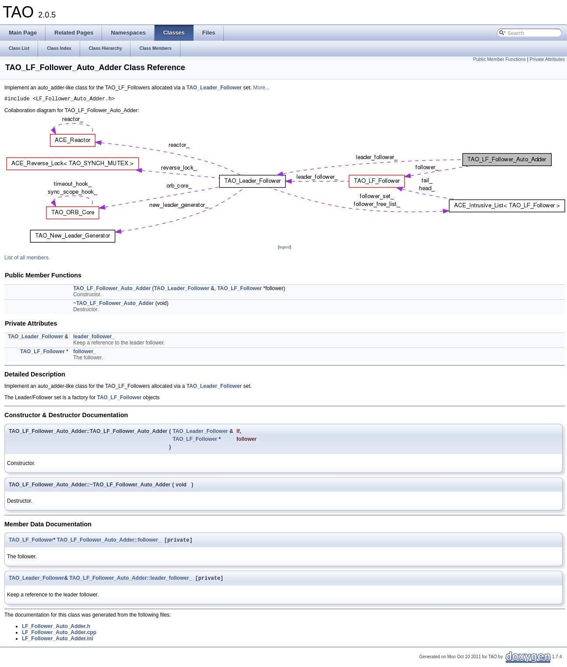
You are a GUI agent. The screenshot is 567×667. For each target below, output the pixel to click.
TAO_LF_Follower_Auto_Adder (112, 290)
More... (261, 88)
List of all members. (27, 259)
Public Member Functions (499, 59)
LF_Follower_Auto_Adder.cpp (59, 635)
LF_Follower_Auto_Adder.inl (57, 642)
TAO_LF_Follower (239, 290)
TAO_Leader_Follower (214, 88)
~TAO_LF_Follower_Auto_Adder (113, 305)
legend (284, 248)
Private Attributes (547, 59)
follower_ (84, 353)
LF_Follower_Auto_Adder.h (56, 629)
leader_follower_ (94, 338)
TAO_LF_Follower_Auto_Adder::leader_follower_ (130, 581)
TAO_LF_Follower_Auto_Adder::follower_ (109, 542)
